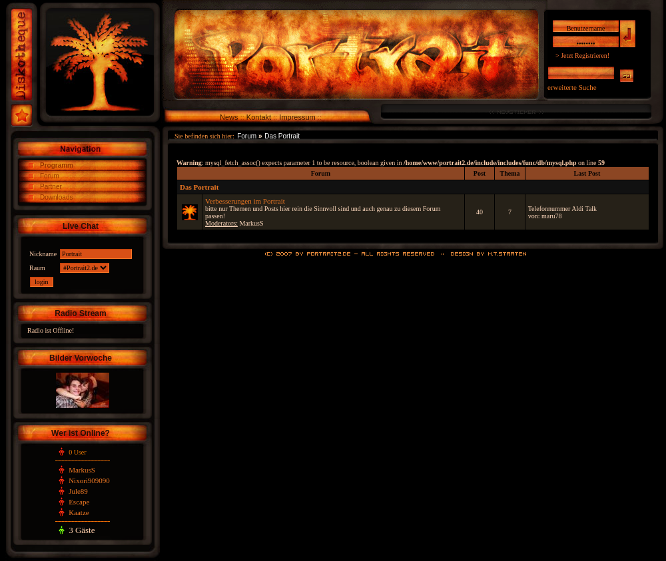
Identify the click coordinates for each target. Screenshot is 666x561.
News (229, 117)
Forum (49, 176)
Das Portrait (282, 136)
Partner (51, 186)
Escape (79, 502)
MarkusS (82, 470)
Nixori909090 (89, 480)
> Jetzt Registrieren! (582, 55)
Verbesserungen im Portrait (245, 201)
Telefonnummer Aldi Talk (562, 208)
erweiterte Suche (572, 87)
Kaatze (79, 512)
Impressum (297, 117)
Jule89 (78, 491)
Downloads (56, 197)
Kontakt (258, 117)
